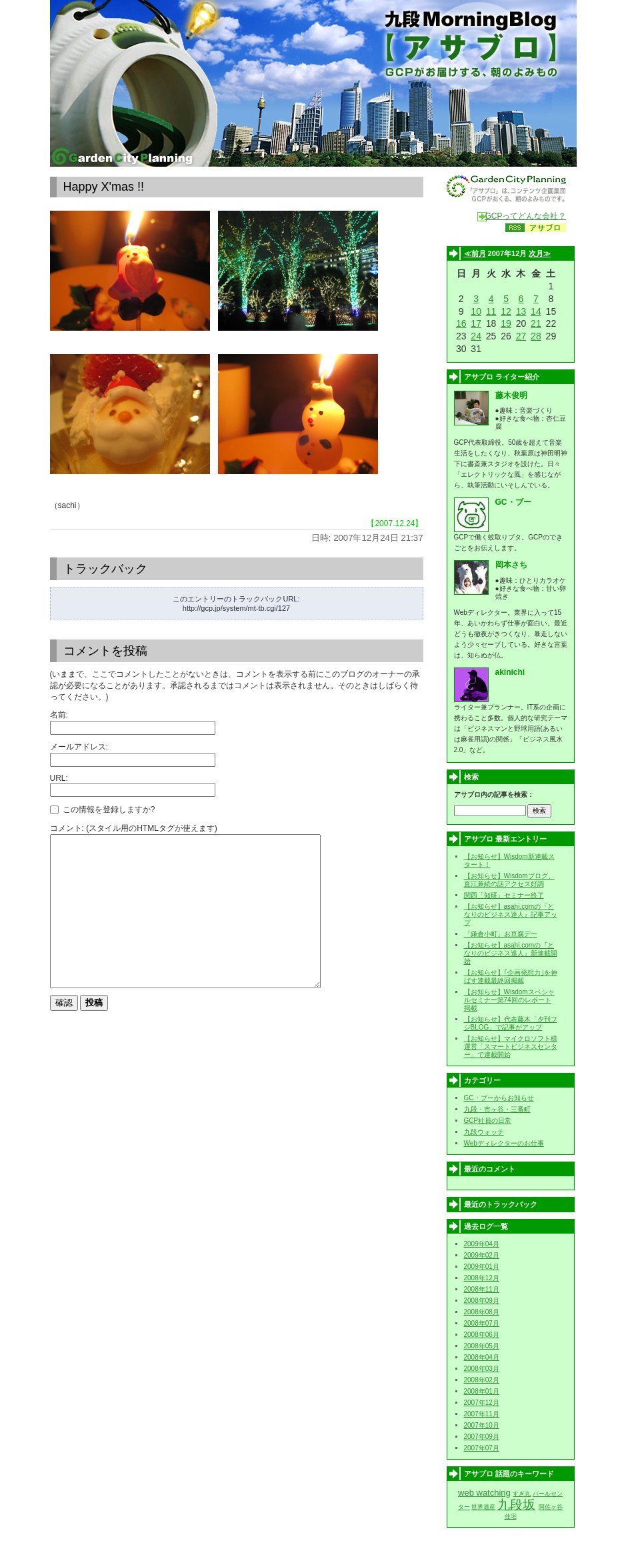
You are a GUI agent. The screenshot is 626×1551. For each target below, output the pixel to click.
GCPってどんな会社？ (525, 216)
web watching (484, 1493)
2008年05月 (481, 1346)
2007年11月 (481, 1414)
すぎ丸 (522, 1493)
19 (506, 323)
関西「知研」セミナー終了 (504, 895)
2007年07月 (481, 1448)
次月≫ (540, 253)
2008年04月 (481, 1357)
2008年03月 (481, 1368)
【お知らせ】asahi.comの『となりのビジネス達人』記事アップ (510, 914)
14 (536, 311)
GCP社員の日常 (488, 1120)
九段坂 (516, 1505)
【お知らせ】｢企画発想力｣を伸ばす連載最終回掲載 (510, 976)
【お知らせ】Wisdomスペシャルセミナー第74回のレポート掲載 (509, 1000)
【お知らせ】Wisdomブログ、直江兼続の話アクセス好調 (509, 880)
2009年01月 (481, 1266)
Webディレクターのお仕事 (504, 1143)
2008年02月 (481, 1380)
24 (476, 336)
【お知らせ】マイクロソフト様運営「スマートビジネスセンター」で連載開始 (510, 1046)
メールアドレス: (79, 746)
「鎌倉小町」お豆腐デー (500, 934)
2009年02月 (481, 1255)
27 (521, 336)
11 (491, 311)
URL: (59, 778)
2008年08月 (481, 1312)
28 (536, 336)
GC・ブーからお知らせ (499, 1098)
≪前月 (475, 253)
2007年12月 (481, 1402)
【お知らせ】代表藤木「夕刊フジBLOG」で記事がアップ (510, 1023)
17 (476, 323)
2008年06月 (481, 1334)
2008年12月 (481, 1278)
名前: (59, 714)
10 (476, 311)
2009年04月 (481, 1244)
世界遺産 (483, 1507)
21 (536, 323)
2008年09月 (481, 1300)
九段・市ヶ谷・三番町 (497, 1109)
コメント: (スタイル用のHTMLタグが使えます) (133, 828)
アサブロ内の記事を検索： (494, 794)
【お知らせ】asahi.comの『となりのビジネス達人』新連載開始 (510, 953)
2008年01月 (481, 1391)
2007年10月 (481, 1425)
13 (521, 311)
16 (461, 323)
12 (506, 311)
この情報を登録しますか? (102, 809)
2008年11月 (481, 1289)
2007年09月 (481, 1436)
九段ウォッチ (484, 1132)
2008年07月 (481, 1323)
